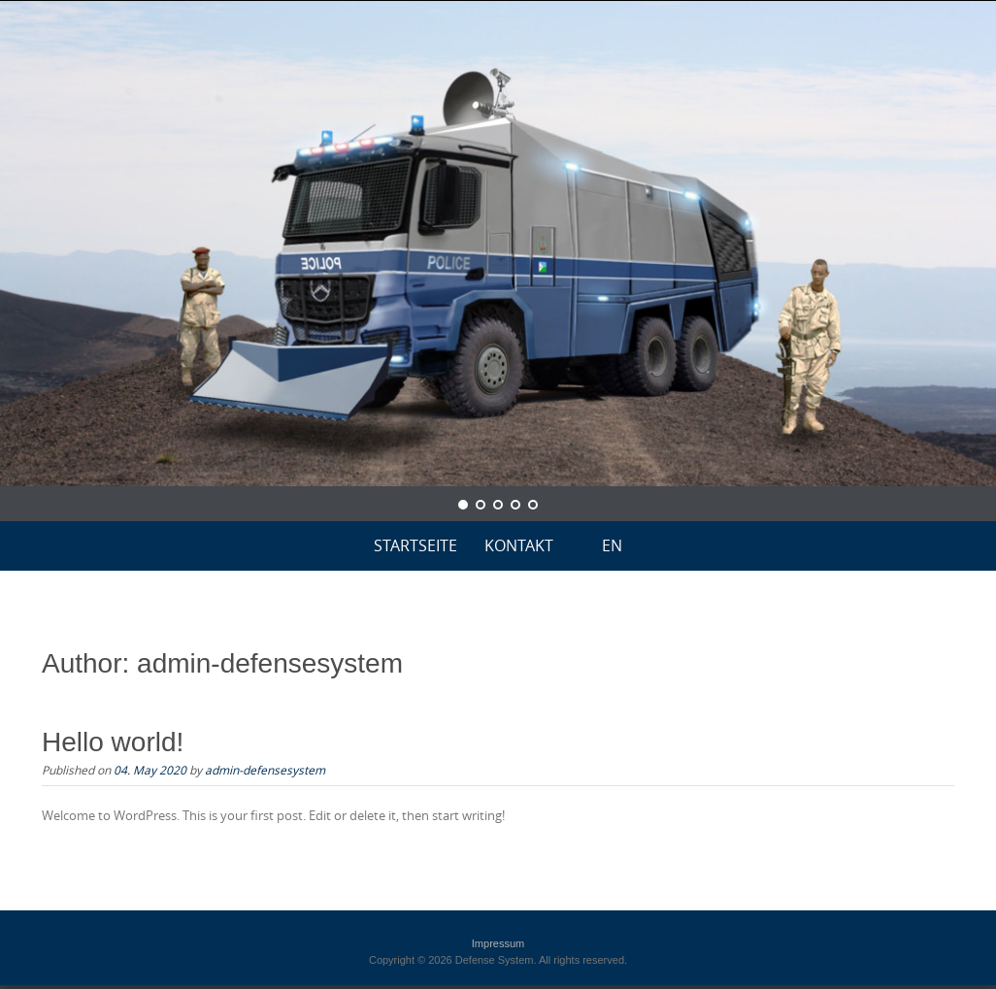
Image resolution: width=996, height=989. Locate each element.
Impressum (498, 943)
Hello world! (112, 742)
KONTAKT (518, 545)
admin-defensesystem (265, 769)
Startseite (415, 545)
